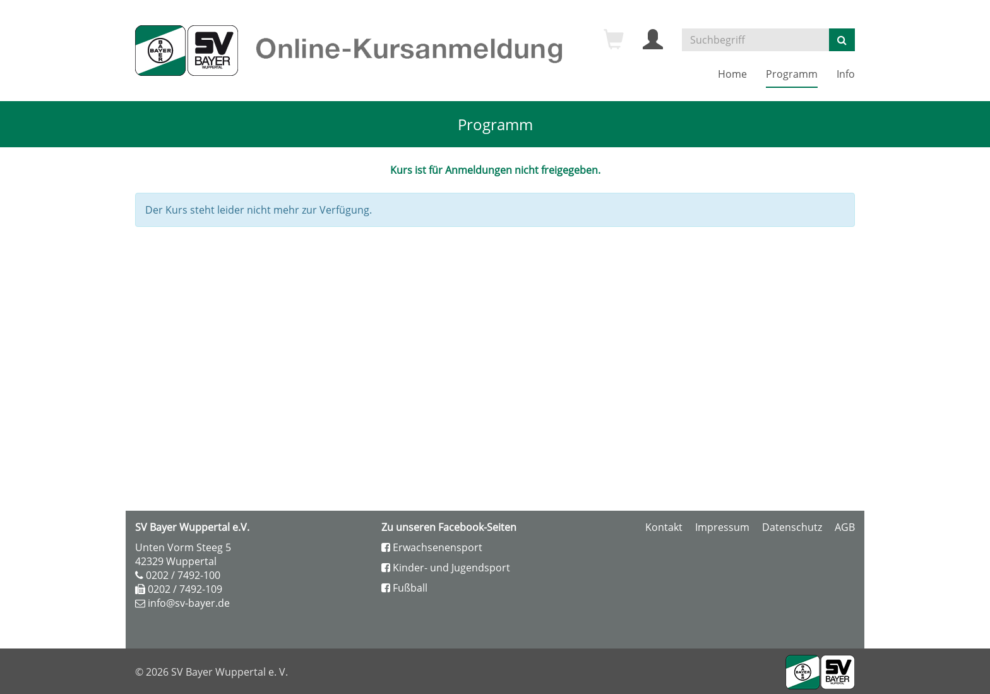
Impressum (722, 527)
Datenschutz (792, 527)
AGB (845, 527)
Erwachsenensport (431, 547)
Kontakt (664, 527)
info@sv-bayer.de (189, 603)
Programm (792, 74)
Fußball (404, 588)
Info (846, 74)
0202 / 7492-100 (183, 575)
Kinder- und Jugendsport (445, 568)
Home (732, 74)
